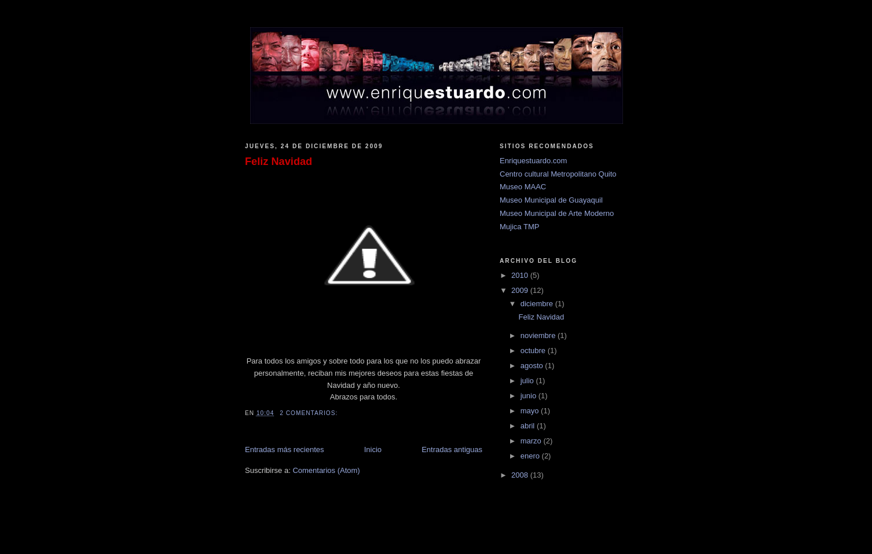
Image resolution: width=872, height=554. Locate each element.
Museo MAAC (523, 186)
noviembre (539, 335)
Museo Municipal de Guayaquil (551, 200)
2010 (520, 275)
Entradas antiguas (452, 449)
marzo (532, 440)
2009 (520, 290)
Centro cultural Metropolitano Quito (558, 174)
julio (528, 380)
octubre (534, 350)
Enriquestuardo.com (533, 160)
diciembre (538, 303)
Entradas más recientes (284, 449)
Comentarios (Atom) (326, 470)
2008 (520, 475)
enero (531, 456)
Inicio (373, 449)
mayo (531, 410)
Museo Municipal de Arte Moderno (557, 213)
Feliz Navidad (278, 161)
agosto (533, 365)
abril (529, 425)
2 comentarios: (310, 413)
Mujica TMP (519, 226)
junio (529, 395)
